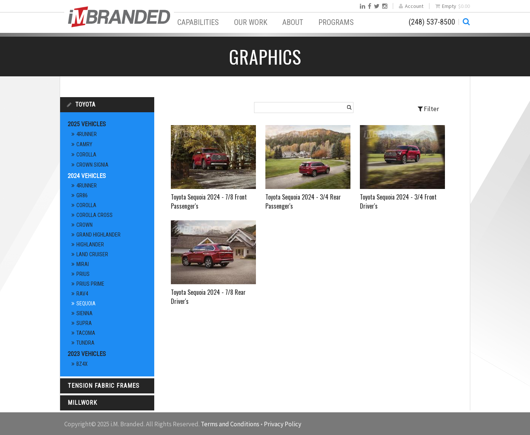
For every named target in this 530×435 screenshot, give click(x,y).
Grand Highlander (98, 235)
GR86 (82, 195)
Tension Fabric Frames (103, 385)
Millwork (82, 402)
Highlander (90, 244)
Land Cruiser (92, 254)
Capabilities (198, 22)
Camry (84, 144)
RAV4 (82, 294)
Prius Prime (90, 284)
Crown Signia (92, 165)
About (292, 22)
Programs (336, 22)
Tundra (85, 343)
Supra (84, 323)
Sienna (84, 313)
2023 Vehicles (87, 354)
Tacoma (85, 333)
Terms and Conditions (230, 424)
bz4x (82, 364)
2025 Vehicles (87, 124)
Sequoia (86, 303)
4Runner (86, 134)
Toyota (85, 104)
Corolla (86, 155)
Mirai (82, 264)
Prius (83, 274)
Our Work (250, 22)
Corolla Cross (94, 215)
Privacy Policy (282, 424)
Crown (84, 225)
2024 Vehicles (87, 176)
